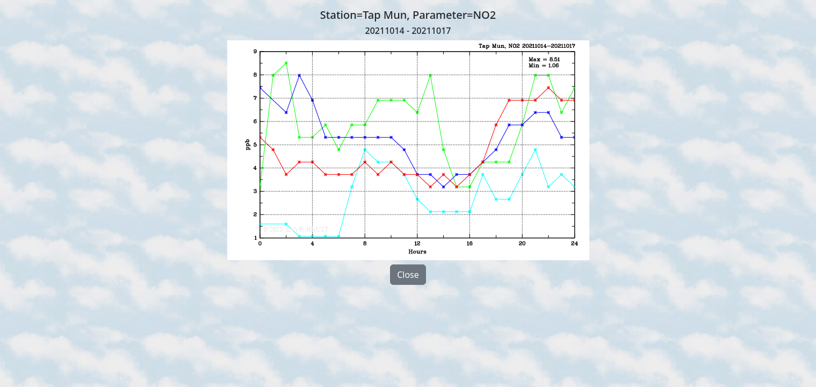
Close (408, 275)
